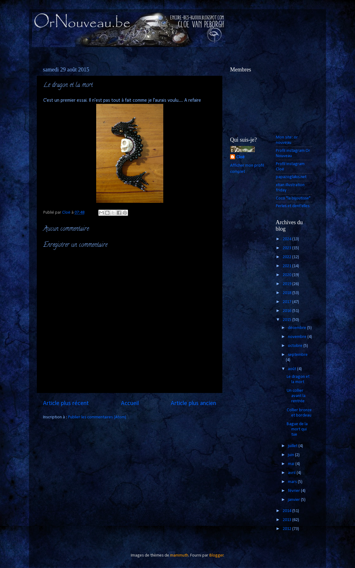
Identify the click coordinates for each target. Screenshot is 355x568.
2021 (287, 266)
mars (293, 482)
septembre (298, 354)
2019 (287, 284)
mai (291, 464)
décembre (297, 328)
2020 (287, 275)
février (294, 491)
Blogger (216, 555)
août (292, 369)
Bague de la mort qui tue (297, 429)
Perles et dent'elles (293, 206)
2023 (287, 248)
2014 (287, 511)
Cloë (240, 157)
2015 (287, 320)
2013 (287, 520)
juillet (293, 446)
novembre (297, 337)
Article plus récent (66, 403)
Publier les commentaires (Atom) (97, 417)
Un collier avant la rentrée (296, 396)
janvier (294, 500)
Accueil (130, 403)
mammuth (179, 555)
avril (292, 473)
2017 (287, 302)
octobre (295, 346)
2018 (287, 293)
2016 (287, 311)
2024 (287, 239)
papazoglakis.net (291, 177)
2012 (287, 529)
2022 (287, 257)
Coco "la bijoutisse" (293, 198)
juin (291, 455)
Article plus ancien (193, 403)
